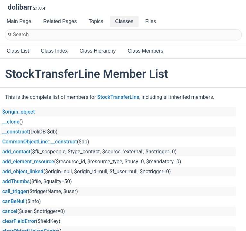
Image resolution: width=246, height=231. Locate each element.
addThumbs (16, 181)
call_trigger (15, 191)
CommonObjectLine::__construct (39, 142)
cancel (9, 211)
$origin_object (18, 112)
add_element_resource (28, 161)
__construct (15, 132)
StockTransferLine (118, 97)
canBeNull (14, 201)
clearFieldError (19, 221)
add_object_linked (22, 171)
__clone (10, 122)
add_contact (16, 152)
